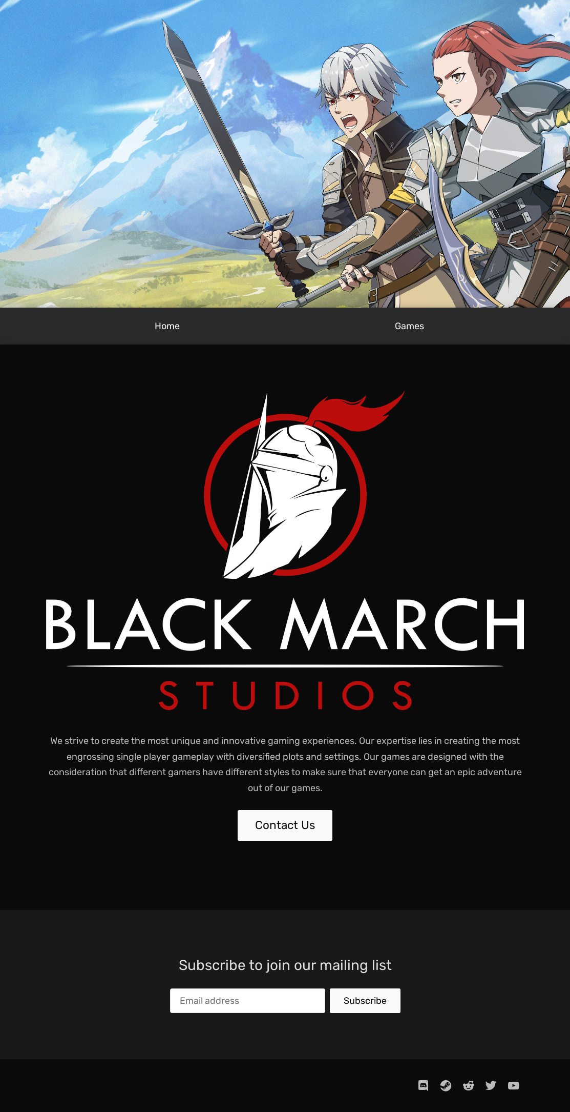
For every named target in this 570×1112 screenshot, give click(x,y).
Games (409, 326)
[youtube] (513, 1085)
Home (167, 326)
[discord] (423, 1085)
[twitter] (491, 1085)
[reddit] (468, 1085)
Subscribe (365, 1000)
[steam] (446, 1085)
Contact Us (285, 825)
